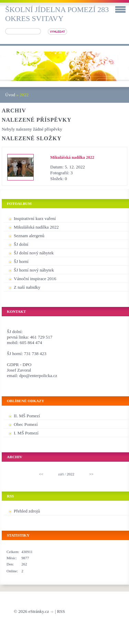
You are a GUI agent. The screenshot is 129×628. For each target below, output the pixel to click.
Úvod (10, 94)
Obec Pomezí (26, 424)
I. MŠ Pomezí (26, 433)
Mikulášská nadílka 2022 (72, 157)
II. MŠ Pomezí (27, 415)
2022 (70, 474)
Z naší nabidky (27, 287)
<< (41, 474)
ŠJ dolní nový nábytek (34, 252)
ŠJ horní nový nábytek (34, 270)
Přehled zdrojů (27, 511)
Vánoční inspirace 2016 (35, 278)
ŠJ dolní (21, 244)
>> (91, 474)
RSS (61, 611)
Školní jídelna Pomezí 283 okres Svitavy (57, 14)
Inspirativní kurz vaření (35, 218)
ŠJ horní (21, 261)
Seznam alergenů (29, 235)
